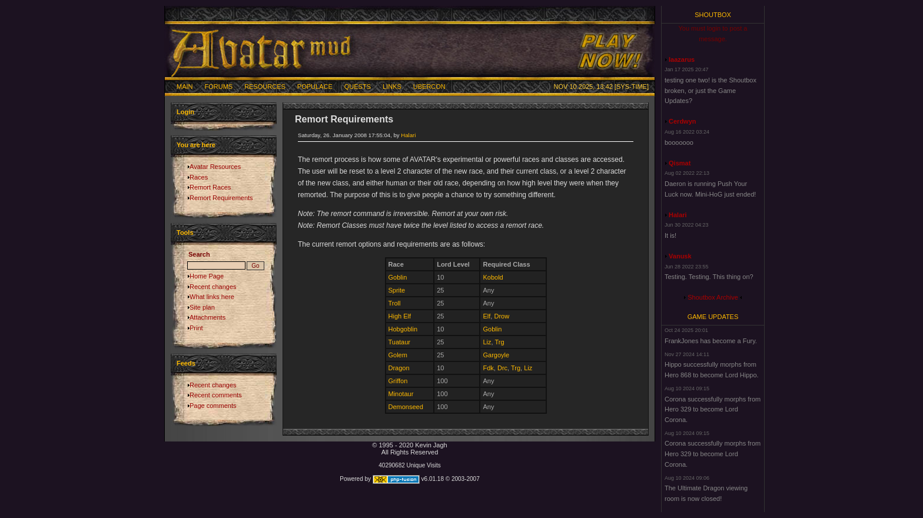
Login (185, 111)
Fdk (488, 367)
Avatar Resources (215, 166)
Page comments (213, 405)
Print (196, 327)
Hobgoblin (403, 329)
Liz (487, 342)
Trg (499, 342)
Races (199, 177)
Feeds (186, 363)
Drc (502, 367)
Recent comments (216, 395)
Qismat (679, 163)
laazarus (682, 59)
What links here (212, 296)
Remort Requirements (221, 197)
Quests (357, 86)
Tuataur (400, 342)
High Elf (400, 316)
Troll (395, 303)
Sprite (397, 290)
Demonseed (406, 406)
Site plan (202, 307)
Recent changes (213, 286)
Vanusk (680, 256)
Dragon (399, 367)
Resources (264, 86)
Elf (486, 316)
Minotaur (401, 393)
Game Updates (713, 316)
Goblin (398, 277)
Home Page (207, 276)
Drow (501, 316)
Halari (408, 135)
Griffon (398, 380)
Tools (185, 232)
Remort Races (210, 187)
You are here (196, 144)
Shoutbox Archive (713, 297)
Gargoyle (496, 354)
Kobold (493, 277)
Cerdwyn (682, 121)
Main (185, 86)
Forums (219, 86)
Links (392, 86)
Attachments (207, 317)
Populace (315, 86)
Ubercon (429, 86)
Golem (398, 354)
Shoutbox (713, 14)
